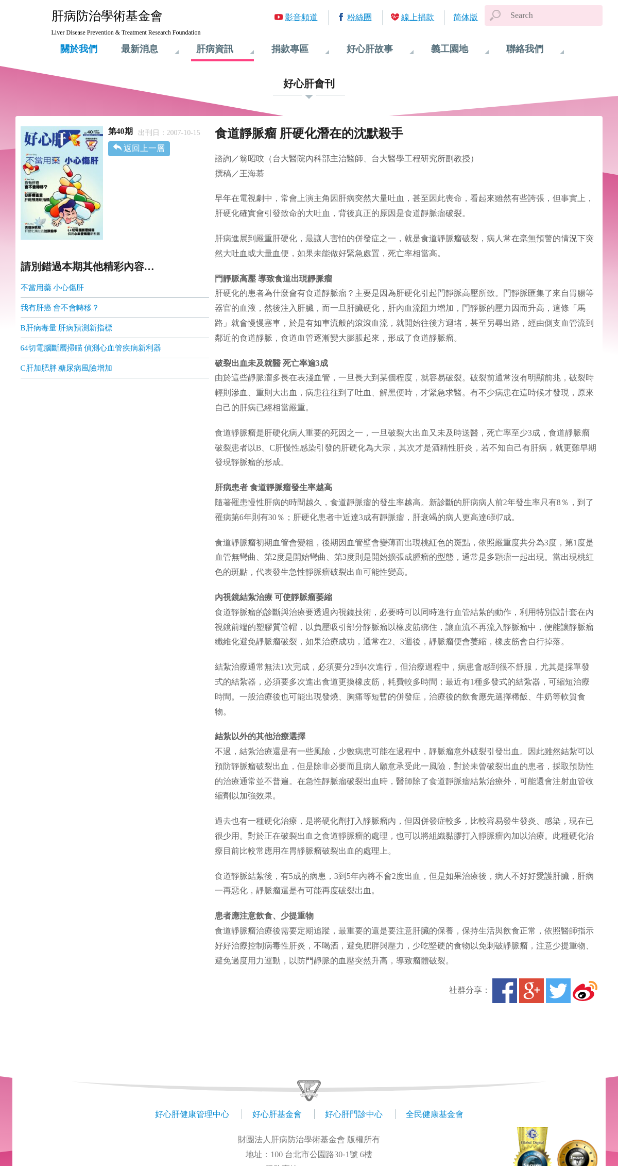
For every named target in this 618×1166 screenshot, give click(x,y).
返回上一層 (144, 148)
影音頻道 (301, 17)
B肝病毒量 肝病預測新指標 (67, 328)
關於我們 (78, 49)
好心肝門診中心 (354, 1114)
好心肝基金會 (277, 1114)
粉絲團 (359, 17)
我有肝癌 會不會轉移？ (60, 308)
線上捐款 (417, 17)
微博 (585, 990)
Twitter (558, 990)
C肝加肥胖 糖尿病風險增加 (67, 368)
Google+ (531, 990)
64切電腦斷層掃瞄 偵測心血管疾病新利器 (91, 348)
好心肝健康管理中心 (192, 1114)
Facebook (504, 990)
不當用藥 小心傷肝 (52, 288)
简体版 (465, 17)
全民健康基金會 (435, 1114)
